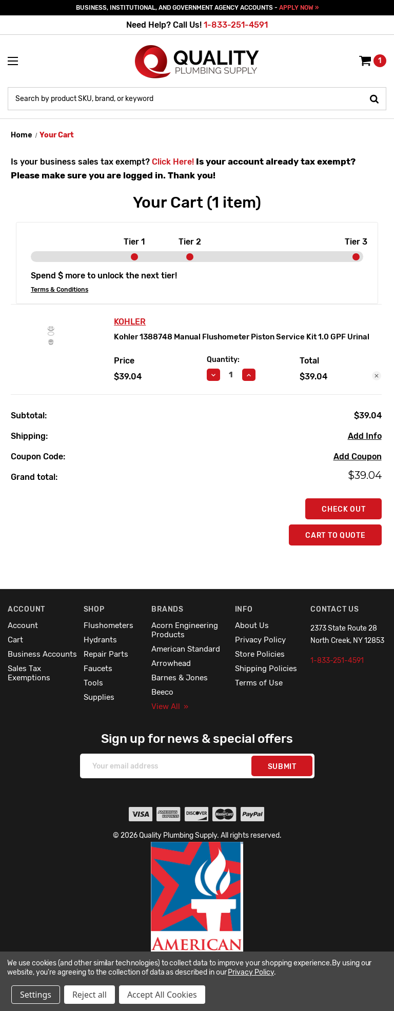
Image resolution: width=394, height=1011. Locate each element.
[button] (197, 919)
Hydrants (100, 639)
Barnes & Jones (179, 677)
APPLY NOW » (299, 7)
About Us (252, 625)
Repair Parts (106, 654)
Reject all (89, 994)
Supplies (99, 697)
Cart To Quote (335, 535)
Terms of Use (259, 683)
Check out (343, 509)
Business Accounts (42, 654)
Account (23, 625)
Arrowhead (171, 663)
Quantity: (223, 359)
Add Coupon (357, 456)
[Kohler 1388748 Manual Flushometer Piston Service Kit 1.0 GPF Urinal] (231, 374)
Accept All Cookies (162, 994)
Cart (15, 639)
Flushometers (108, 625)
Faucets (98, 668)
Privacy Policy (260, 639)
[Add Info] (365, 436)
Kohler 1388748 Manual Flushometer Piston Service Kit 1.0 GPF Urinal (241, 336)
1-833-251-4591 (236, 25)
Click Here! (173, 162)
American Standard (185, 649)
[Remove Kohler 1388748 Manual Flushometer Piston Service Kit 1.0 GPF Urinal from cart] (376, 375)
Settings (35, 994)
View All (169, 706)
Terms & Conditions (59, 289)
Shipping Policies (266, 668)
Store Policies (260, 654)
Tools (93, 683)
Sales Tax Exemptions (29, 673)
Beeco (162, 692)
